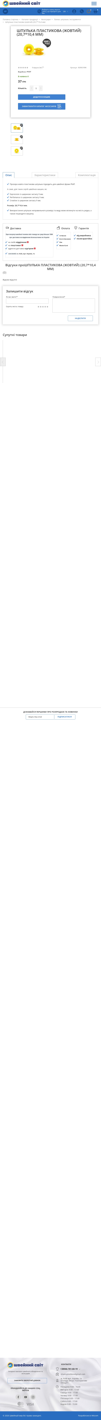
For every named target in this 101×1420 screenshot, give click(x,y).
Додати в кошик (41, 97)
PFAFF (29, 72)
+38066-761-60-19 (69, 1369)
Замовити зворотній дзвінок (27, 1380)
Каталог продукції (29, 19)
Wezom (95, 1415)
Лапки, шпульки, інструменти (67, 19)
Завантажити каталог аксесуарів (41, 106)
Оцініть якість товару (14, 396)
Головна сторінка (10, 19)
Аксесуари (46, 19)
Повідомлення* (58, 386)
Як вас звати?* (12, 386)
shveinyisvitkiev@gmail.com (73, 1374)
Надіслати (80, 408)
